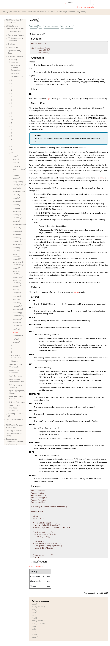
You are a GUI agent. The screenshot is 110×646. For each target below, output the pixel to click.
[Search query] (80, 2)
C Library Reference (66, 12)
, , (17, 256)
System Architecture (16, 35)
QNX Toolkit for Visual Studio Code (14, 426)
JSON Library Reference (14, 371)
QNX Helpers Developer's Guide (16, 380)
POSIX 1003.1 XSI (36, 566)
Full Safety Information (16, 356)
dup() (34, 609)
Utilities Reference (17, 402)
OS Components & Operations (15, 39)
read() (34, 632)
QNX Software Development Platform (24, 12)
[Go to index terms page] (64, 3)
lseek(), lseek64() (39, 621)
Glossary (14, 361)
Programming (13, 47)
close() (34, 604)
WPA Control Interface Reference (14, 407)
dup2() (34, 612)
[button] (5, 20)
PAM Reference (15, 376)
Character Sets (17, 77)
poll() (34, 629)
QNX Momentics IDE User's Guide (14, 21)
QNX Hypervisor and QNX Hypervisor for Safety (14, 433)
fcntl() (34, 618)
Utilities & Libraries (49, 12)
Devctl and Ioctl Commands (15, 365)
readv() (34, 634)
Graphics (11, 44)
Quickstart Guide (14, 31)
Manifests (15, 73)
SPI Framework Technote (15, 386)
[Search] (92, 2)
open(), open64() (38, 623)
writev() (35, 637)
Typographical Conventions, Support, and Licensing (15, 441)
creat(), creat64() (38, 607)
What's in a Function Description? (16, 67)
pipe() (34, 626)
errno (34, 615)
